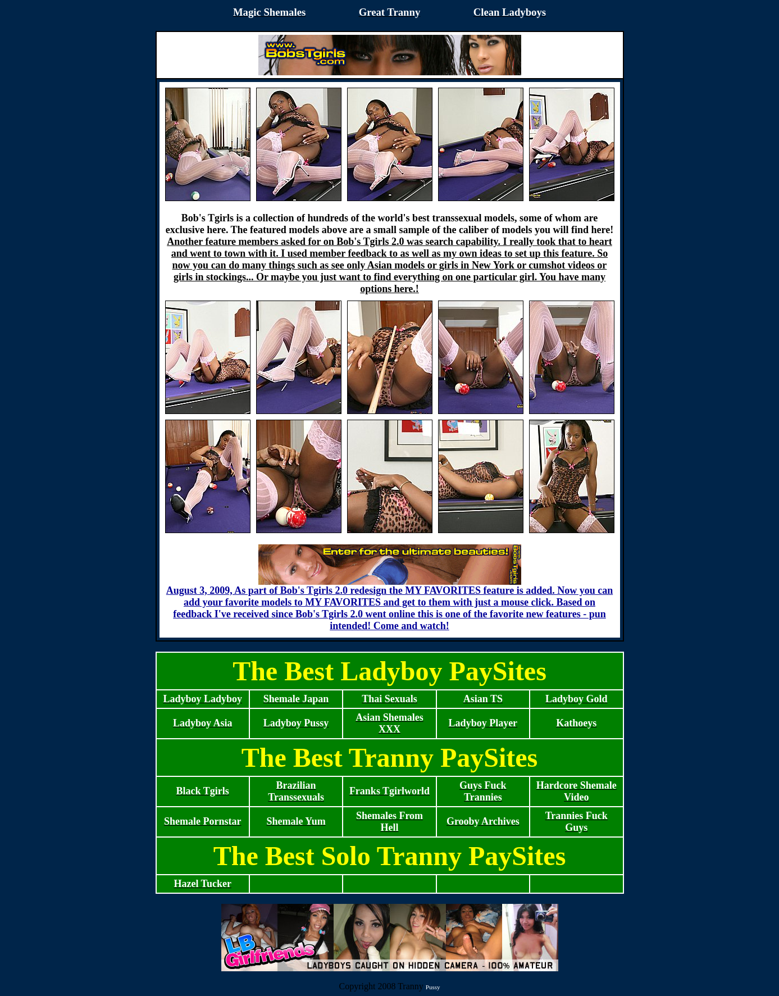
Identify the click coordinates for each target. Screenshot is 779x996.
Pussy (433, 987)
